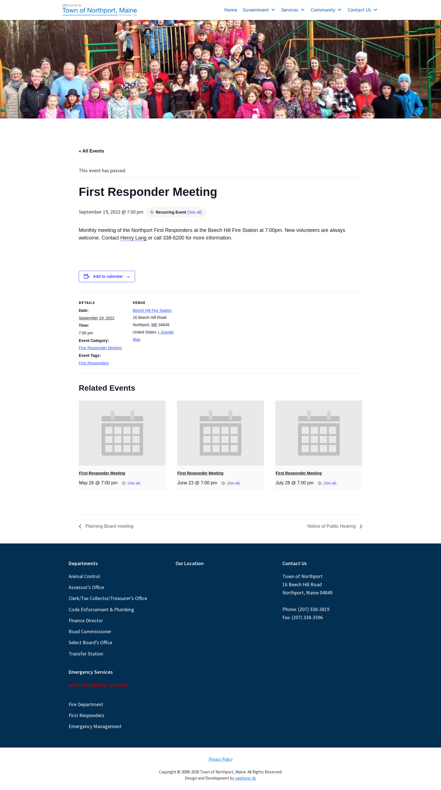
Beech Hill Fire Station (152, 310)
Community (326, 9)
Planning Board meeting (108, 526)
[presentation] (122, 433)
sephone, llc (245, 778)
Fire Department (86, 704)
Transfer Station (86, 653)
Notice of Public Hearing (332, 526)
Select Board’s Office (90, 642)
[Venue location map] (216, 330)
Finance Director (86, 620)
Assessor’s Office (86, 587)
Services (293, 9)
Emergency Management (95, 726)
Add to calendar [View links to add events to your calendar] (108, 276)
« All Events (91, 151)
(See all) (194, 212)
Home (230, 9)
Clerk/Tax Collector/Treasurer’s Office (108, 598)
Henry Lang (133, 238)
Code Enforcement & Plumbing (101, 609)
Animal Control (84, 576)
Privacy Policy (221, 759)
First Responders (94, 363)
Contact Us (363, 9)
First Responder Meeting (100, 348)
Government (259, 9)
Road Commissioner (90, 631)
